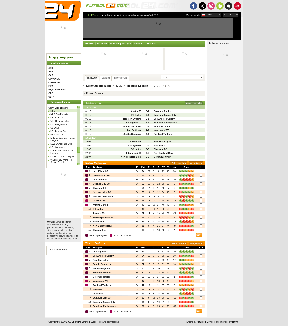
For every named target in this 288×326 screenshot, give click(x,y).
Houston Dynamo (132, 119)
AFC (50, 68)
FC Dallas (136, 115)
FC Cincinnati (100, 179)
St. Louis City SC (163, 126)
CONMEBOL (54, 82)
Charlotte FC (160, 149)
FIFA (50, 86)
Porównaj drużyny (120, 43)
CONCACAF (54, 79)
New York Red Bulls (131, 157)
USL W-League (57, 147)
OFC (50, 93)
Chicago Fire (134, 145)
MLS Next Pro (57, 134)
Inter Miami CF (133, 153)
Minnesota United (132, 126)
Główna (89, 43)
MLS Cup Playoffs (59, 114)
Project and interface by (223, 322)
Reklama (151, 43)
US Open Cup (57, 117)
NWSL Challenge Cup (61, 144)
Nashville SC (160, 145)
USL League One (58, 124)
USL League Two (58, 131)
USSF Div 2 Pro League (62, 156)
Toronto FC (98, 213)
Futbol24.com (92, 15)
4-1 (147, 126)
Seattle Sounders (132, 134)
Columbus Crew (162, 157)
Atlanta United (100, 205)
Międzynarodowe (59, 63)
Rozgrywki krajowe (60, 102)
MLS (52, 111)
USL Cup (54, 128)
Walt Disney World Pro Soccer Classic (61, 161)
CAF (50, 75)
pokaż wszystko (194, 103)
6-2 (147, 153)
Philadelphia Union (103, 217)
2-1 (147, 115)
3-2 (147, 111)
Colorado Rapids (162, 111)
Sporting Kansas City (165, 115)
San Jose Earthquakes (165, 122)
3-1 (147, 122)
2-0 (147, 141)
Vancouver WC (161, 130)
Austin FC (136, 111)
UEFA (51, 97)
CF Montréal (135, 141)
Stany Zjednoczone (58, 108)
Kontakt (138, 43)
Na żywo (102, 43)
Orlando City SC (101, 184)
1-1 (147, 134)
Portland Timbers (163, 134)
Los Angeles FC (133, 122)
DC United (136, 149)
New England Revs (163, 153)
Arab (50, 71)
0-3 (147, 145)
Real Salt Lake (133, 130)
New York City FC (163, 141)
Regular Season (137, 85)
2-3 (147, 157)
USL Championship (59, 121)
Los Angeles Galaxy (164, 119)
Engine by (196, 322)
